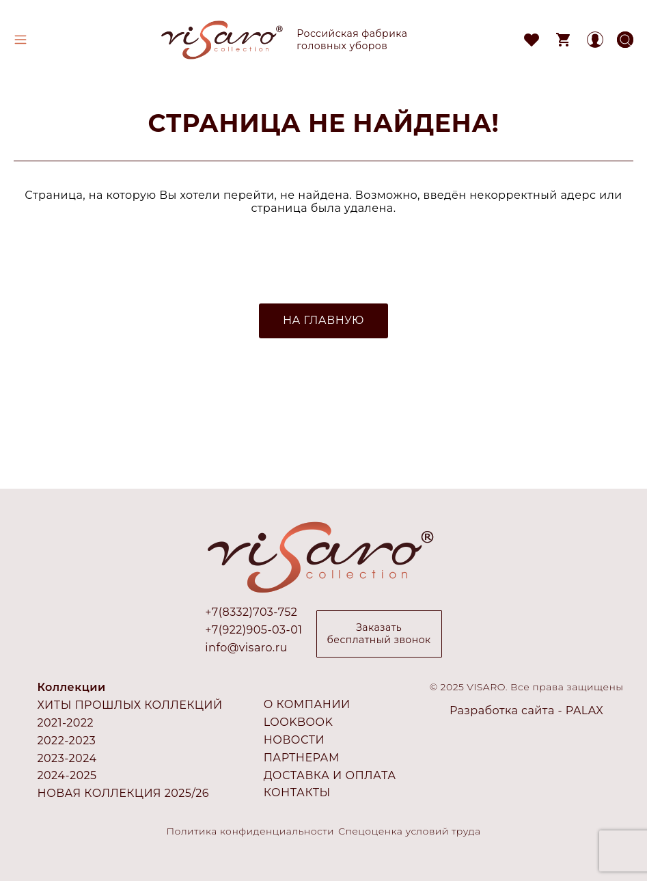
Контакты (297, 792)
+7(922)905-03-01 (253, 630)
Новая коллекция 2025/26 (123, 793)
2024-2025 (67, 775)
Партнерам (302, 757)
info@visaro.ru (246, 647)
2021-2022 (66, 722)
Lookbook (298, 722)
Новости (294, 739)
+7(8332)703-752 (251, 612)
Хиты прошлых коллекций (130, 705)
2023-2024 (67, 758)
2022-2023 (67, 740)
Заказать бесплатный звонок (379, 633)
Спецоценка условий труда (409, 831)
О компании (307, 704)
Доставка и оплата (330, 775)
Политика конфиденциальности (251, 831)
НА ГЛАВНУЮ (323, 320)
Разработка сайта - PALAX (526, 710)
